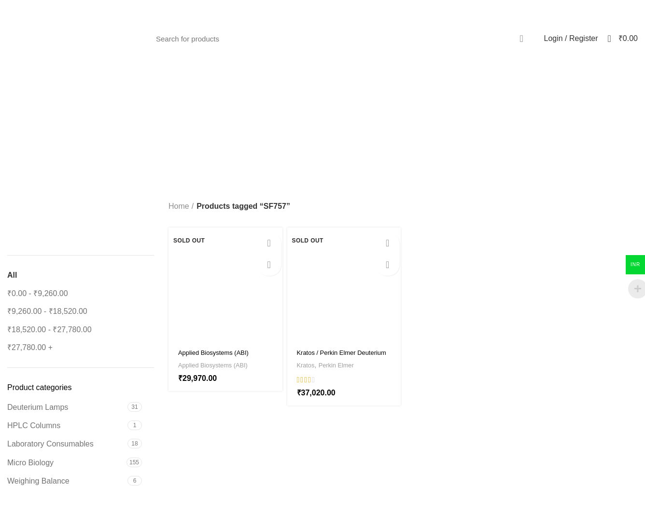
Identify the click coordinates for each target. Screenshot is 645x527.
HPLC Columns (33, 425)
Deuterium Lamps (37, 407)
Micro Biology (30, 463)
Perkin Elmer (343, 365)
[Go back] (279, 119)
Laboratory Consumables (50, 444)
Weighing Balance (38, 481)
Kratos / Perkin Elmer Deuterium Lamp (333, 356)
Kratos (307, 365)
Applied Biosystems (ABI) (219, 365)
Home (178, 206)
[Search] (341, 38)
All (12, 275)
